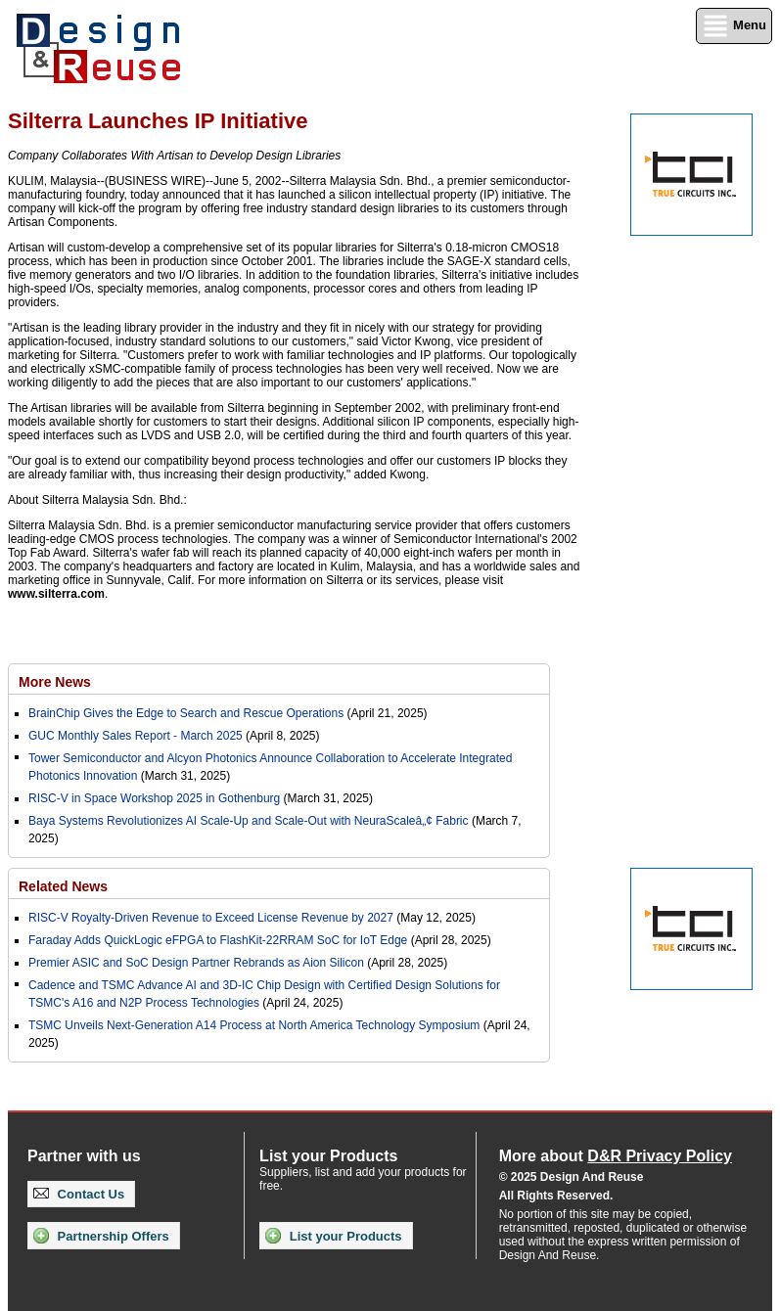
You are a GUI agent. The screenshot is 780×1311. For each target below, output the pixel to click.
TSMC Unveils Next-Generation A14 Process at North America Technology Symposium (254, 1025)
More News (55, 682)
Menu (734, 26)
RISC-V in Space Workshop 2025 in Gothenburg (154, 798)
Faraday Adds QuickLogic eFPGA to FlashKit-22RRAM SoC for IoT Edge (217, 940)
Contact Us (78, 1194)
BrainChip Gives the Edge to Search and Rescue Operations (186, 713)
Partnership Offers (101, 1235)
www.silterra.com (56, 594)
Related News (63, 886)
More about (615, 1156)
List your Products (333, 1235)
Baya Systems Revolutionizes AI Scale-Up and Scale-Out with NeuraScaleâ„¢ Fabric (248, 821)
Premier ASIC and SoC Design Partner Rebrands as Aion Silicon (197, 963)
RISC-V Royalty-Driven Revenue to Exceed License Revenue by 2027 (210, 918)
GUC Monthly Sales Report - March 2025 (135, 736)
